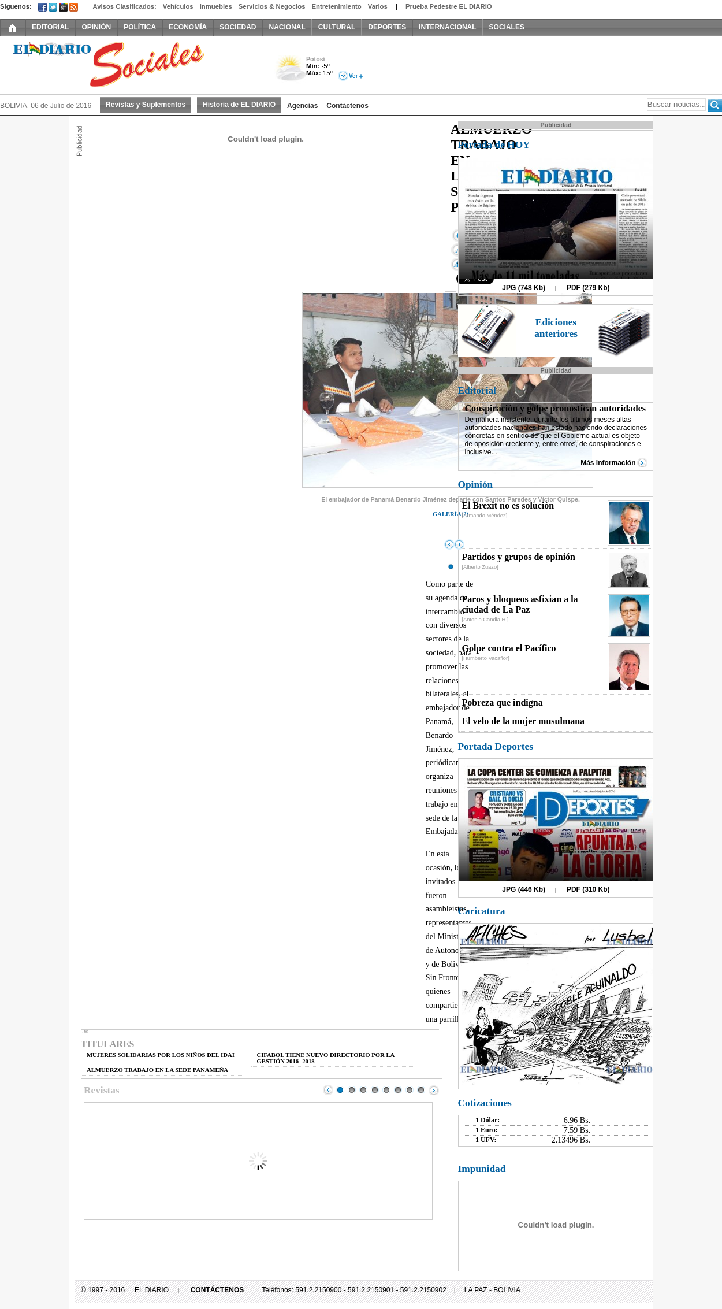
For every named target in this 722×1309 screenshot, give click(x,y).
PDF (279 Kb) (588, 288)
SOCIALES (506, 27)
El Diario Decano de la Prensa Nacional (130, 64)
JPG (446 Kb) (523, 889)
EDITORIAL (50, 27)
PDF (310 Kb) (588, 889)
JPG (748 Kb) (523, 288)
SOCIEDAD (237, 27)
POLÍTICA (140, 27)
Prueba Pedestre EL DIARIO (448, 6)
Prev (328, 1090)
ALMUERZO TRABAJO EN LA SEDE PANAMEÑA (157, 1070)
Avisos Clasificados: (124, 6)
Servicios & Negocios (272, 6)
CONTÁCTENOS (217, 1290)
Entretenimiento (337, 6)
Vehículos (178, 6)
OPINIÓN (96, 27)
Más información (607, 463)
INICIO (12, 27)
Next (434, 1090)
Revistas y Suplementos (145, 105)
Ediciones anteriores (556, 328)
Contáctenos (347, 106)
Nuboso (290, 71)
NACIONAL (287, 27)
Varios (378, 6)
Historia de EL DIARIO (239, 105)
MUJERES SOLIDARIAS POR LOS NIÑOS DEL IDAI (161, 1055)
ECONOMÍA (188, 27)
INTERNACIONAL (447, 27)
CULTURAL (336, 27)
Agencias (302, 106)
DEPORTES (387, 27)
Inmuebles (216, 6)
